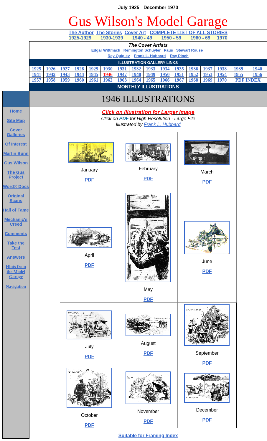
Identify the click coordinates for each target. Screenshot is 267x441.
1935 (179, 68)
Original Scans (16, 198)
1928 (79, 68)
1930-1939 (111, 37)
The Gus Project (16, 174)
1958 (50, 79)
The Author (81, 32)
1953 (207, 74)
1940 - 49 (142, 37)
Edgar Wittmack (105, 50)
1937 (207, 68)
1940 (257, 68)
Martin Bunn (15, 153)
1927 (65, 68)
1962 (108, 79)
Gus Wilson (16, 163)
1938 (222, 68)
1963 (122, 79)
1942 (50, 74)
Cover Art (135, 32)
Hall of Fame (16, 210)
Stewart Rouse (189, 50)
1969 (207, 79)
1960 (79, 79)
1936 (193, 68)
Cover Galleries (16, 132)
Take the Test (15, 245)
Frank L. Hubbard (150, 56)
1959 (65, 79)
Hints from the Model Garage (16, 271)
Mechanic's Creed (15, 222)
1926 (50, 68)
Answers (16, 257)
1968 (193, 79)
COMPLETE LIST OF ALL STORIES (189, 32)
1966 (165, 79)
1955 (238, 74)
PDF (89, 179)
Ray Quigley (119, 56)
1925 (36, 68)
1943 (65, 74)
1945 (93, 74)
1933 (150, 68)
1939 (238, 68)
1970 (222, 37)
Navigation (16, 286)
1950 (165, 74)
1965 (150, 79)
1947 (122, 74)
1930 (108, 68)
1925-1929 (80, 37)
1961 (93, 79)
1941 (36, 74)
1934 (165, 68)
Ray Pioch (179, 56)
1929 (93, 68)
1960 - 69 (200, 37)
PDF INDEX (248, 79)
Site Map (16, 120)
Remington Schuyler (142, 50)
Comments (16, 233)
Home (16, 111)
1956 (257, 74)
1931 (122, 68)
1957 (36, 79)
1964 (136, 79)
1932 (136, 68)
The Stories (109, 32)
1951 (179, 74)
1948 (136, 74)
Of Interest (16, 144)
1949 (150, 74)
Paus (168, 50)
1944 (79, 74)
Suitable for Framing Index (148, 435)
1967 (179, 79)
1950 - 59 (171, 37)
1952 (193, 74)
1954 (222, 74)
